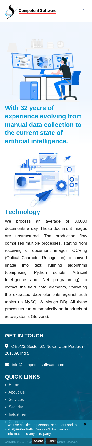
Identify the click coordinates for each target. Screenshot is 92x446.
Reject (51, 440)
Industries (15, 414)
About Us (15, 392)
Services (14, 400)
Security (14, 407)
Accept (38, 440)
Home (12, 385)
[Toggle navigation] (83, 11)
